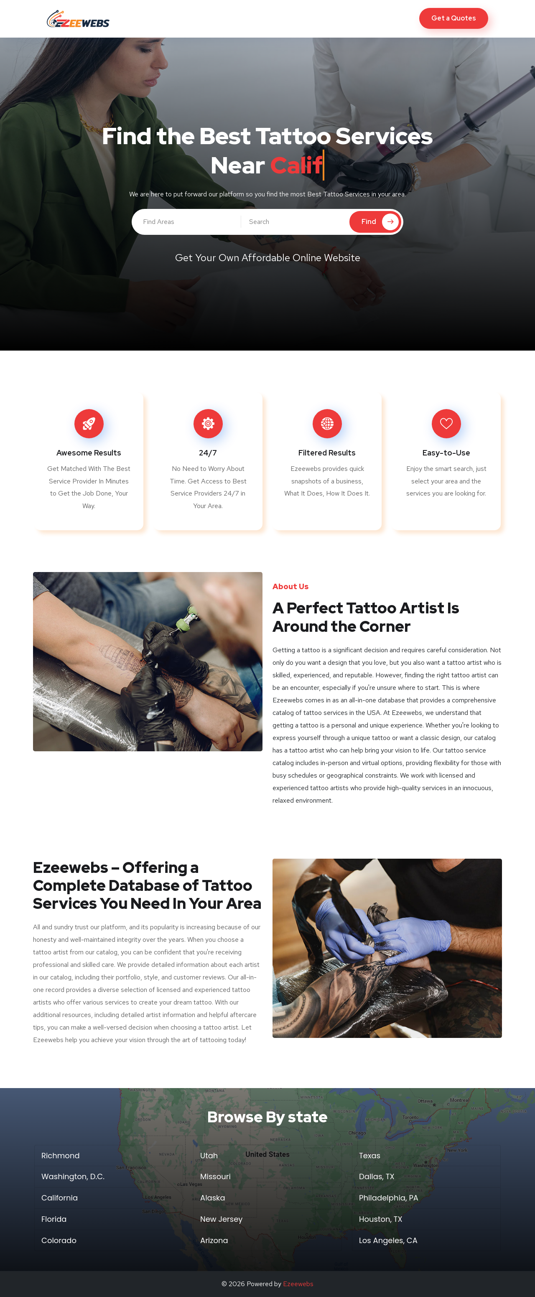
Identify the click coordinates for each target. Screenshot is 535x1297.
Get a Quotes (453, 18)
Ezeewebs (298, 1283)
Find (380, 222)
